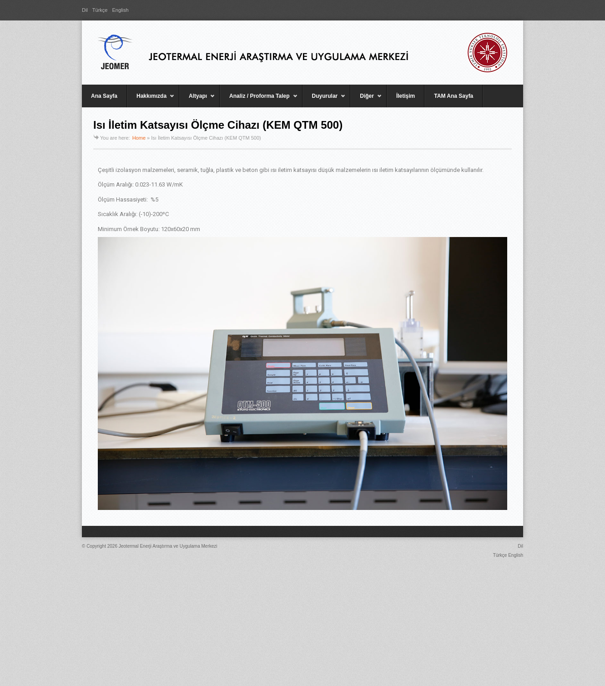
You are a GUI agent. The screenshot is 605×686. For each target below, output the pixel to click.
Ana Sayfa (104, 96)
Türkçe (100, 10)
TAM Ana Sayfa (453, 96)
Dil (85, 10)
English (120, 10)
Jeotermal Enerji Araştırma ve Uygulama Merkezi (168, 546)
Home (139, 138)
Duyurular (324, 100)
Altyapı (197, 100)
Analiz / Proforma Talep (258, 100)
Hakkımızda (151, 100)
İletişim (405, 96)
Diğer (366, 100)
